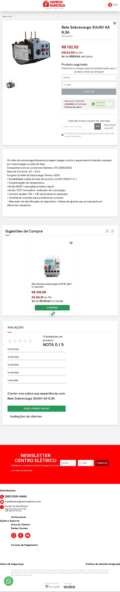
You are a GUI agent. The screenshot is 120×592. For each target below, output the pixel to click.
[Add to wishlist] (114, 23)
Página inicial (7, 16)
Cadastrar (102, 463)
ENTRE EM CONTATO (98, 104)
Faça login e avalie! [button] (36, 408)
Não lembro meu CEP (110, 126)
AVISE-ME (89, 91)
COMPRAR (52, 307)
